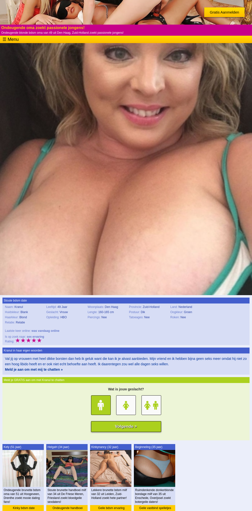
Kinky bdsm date (24, 508)
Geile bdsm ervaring (111, 508)
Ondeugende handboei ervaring (67, 508)
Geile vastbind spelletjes (155, 508)
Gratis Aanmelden (224, 12)
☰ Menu (10, 39)
